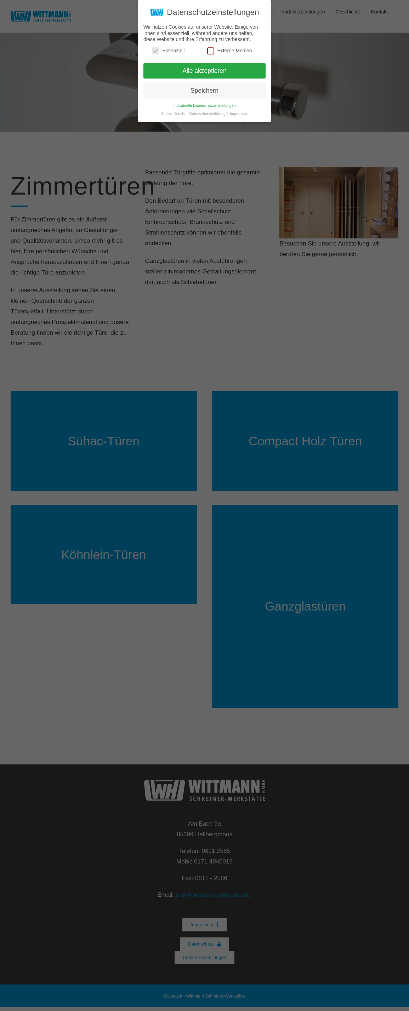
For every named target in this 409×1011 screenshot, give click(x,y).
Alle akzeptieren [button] (204, 70)
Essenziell (168, 50)
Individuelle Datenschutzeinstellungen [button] (205, 105)
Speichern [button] (204, 90)
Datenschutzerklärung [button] (208, 113)
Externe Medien (229, 50)
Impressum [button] (239, 113)
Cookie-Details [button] (173, 113)
